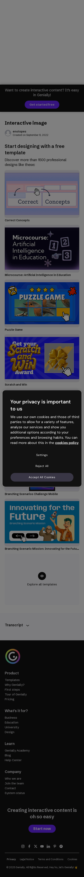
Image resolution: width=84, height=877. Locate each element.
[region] (42, 438)
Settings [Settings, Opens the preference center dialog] (42, 455)
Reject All (42, 466)
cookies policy (67, 443)
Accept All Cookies (42, 477)
